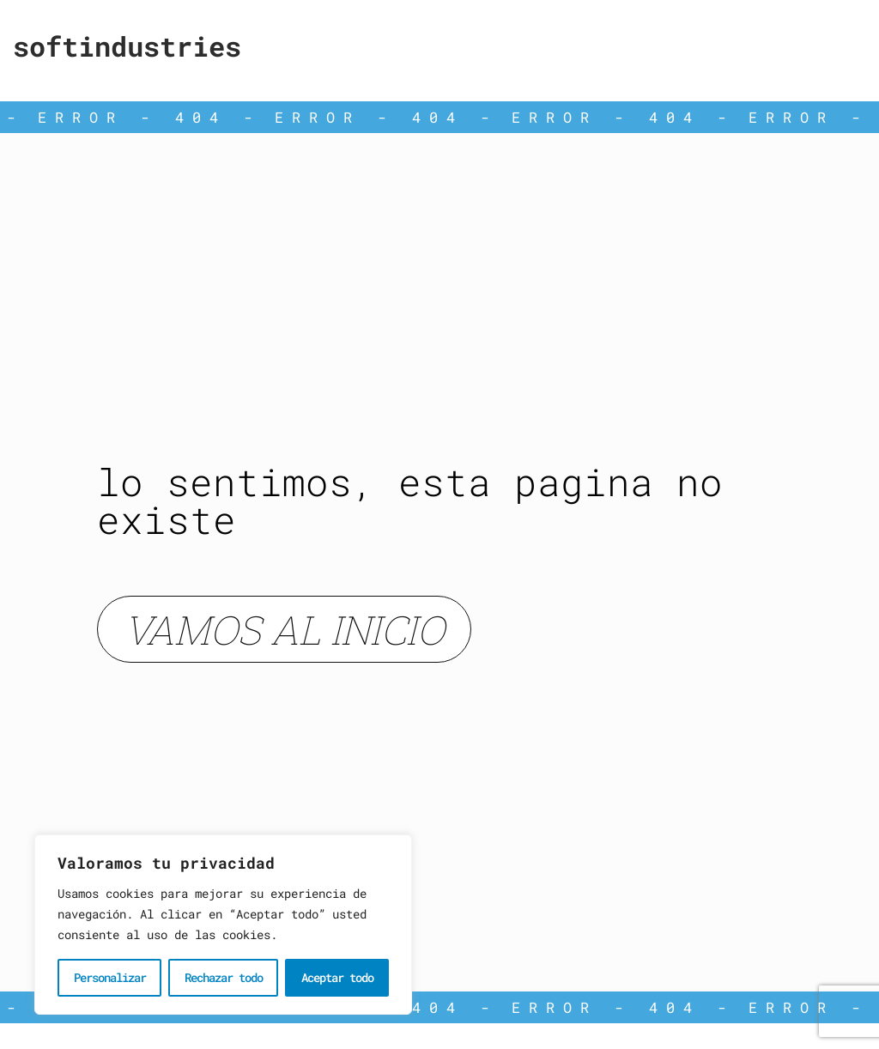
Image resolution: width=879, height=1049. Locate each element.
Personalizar (110, 977)
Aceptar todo (337, 977)
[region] (223, 924)
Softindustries (127, 45)
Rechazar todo (224, 977)
